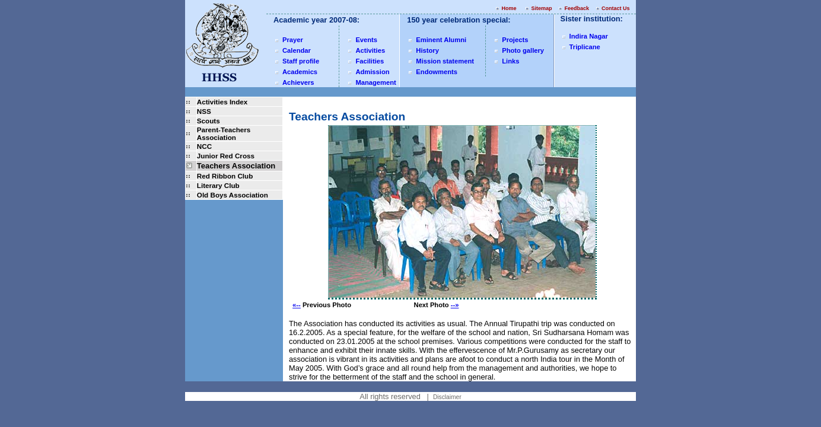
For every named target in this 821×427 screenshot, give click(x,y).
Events (366, 39)
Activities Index (222, 102)
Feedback (576, 8)
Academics (299, 71)
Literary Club (218, 185)
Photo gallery (523, 50)
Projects (515, 39)
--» (455, 304)
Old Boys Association (232, 195)
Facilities (369, 61)
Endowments (436, 71)
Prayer (292, 39)
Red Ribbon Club (225, 176)
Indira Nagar (588, 36)
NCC (204, 146)
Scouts (208, 121)
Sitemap (541, 8)
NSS (204, 111)
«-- (296, 304)
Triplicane (584, 46)
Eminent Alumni (441, 39)
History (427, 50)
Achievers (298, 82)
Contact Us (616, 8)
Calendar (296, 50)
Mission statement (445, 61)
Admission (372, 71)
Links (510, 61)
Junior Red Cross (225, 156)
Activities (370, 50)
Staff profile (300, 61)
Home (508, 8)
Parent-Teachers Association (223, 133)
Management (375, 82)
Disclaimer (447, 397)
